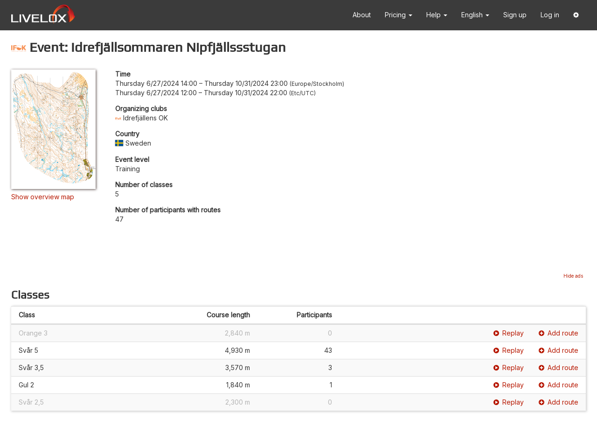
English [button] (475, 15)
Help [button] (436, 15)
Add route (558, 333)
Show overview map (42, 197)
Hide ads (573, 276)
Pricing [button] (398, 15)
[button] (576, 15)
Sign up (515, 15)
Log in (550, 15)
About (362, 15)
